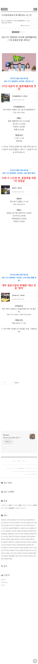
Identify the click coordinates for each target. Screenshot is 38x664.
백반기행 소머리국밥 (21, 628)
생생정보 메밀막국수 (9, 614)
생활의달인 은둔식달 (14, 606)
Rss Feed (33, 546)
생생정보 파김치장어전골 (18, 592)
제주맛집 (5, 600)
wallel (34, 543)
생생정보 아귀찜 (14, 623)
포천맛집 (5, 595)
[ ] (19, 533)
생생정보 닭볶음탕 (22, 603)
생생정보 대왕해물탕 (9, 628)
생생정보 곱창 (25, 600)
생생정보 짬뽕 (9, 612)
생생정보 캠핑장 (19, 620)
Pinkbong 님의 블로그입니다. (11, 510)
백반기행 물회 (25, 606)
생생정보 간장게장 (19, 612)
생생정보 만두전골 (19, 595)
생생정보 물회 (8, 631)
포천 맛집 (32, 623)
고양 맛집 (5, 609)
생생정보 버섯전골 (10, 603)
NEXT (24, 533)
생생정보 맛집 (30, 595)
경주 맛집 (14, 625)
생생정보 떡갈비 (11, 617)
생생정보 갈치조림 (20, 598)
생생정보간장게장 (20, 614)
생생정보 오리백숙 (8, 620)
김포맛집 (28, 614)
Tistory (22, 543)
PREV (14, 533)
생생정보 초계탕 (6, 592)
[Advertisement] (19, 63)
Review (4, 9)
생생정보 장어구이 (9, 598)
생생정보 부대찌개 (22, 625)
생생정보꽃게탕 (21, 617)
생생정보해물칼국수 (14, 600)
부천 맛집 (11, 595)
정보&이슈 (16, 32)
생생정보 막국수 (28, 620)
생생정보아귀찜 (24, 623)
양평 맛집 (11, 609)
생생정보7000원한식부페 (22, 609)
